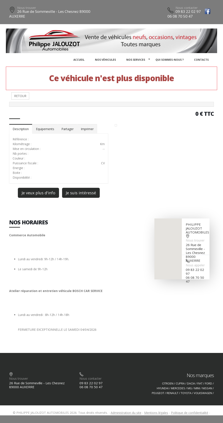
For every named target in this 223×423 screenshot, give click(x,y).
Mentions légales (156, 413)
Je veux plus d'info (38, 192)
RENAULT (172, 393)
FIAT (200, 383)
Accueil (78, 60)
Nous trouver (26, 8)
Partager (67, 129)
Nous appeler (195, 265)
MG (190, 388)
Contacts (201, 60)
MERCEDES (178, 388)
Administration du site (126, 413)
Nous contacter (187, 8)
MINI (197, 388)
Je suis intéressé (81, 192)
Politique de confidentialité (189, 413)
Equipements (45, 129)
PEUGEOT (158, 393)
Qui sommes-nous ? (169, 60)
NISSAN (207, 388)
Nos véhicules (105, 60)
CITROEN (167, 383)
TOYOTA (186, 393)
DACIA (191, 383)
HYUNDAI (163, 388)
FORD (208, 383)
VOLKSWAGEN (203, 393)
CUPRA (180, 383)
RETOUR (20, 96)
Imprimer (87, 129)
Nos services (135, 60)
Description (21, 129)
